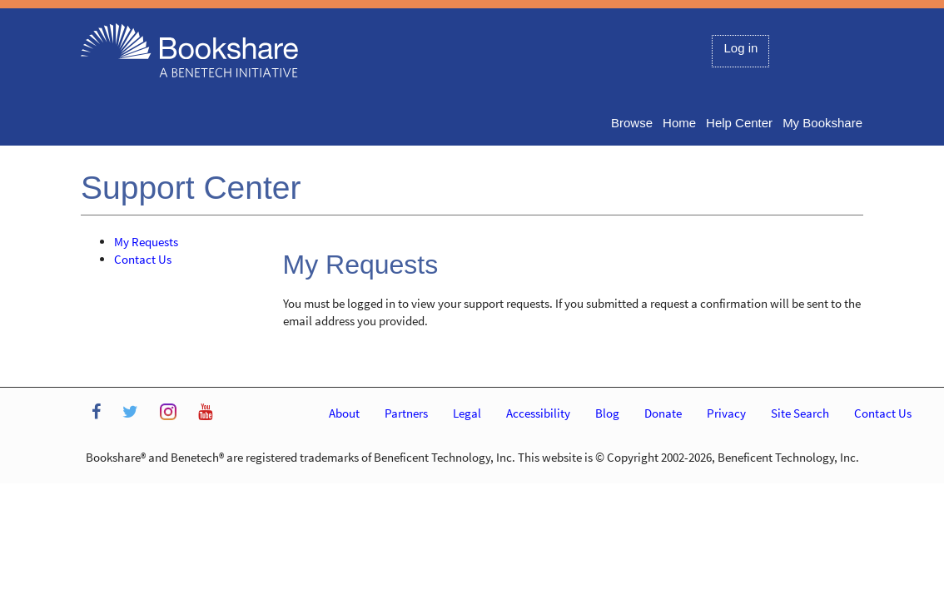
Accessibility (538, 413)
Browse (632, 123)
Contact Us (142, 259)
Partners (406, 413)
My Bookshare (822, 123)
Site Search (800, 413)
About (344, 413)
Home (679, 123)
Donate (663, 413)
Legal (467, 413)
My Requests (146, 242)
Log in (740, 48)
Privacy (726, 413)
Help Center (739, 123)
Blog (607, 413)
